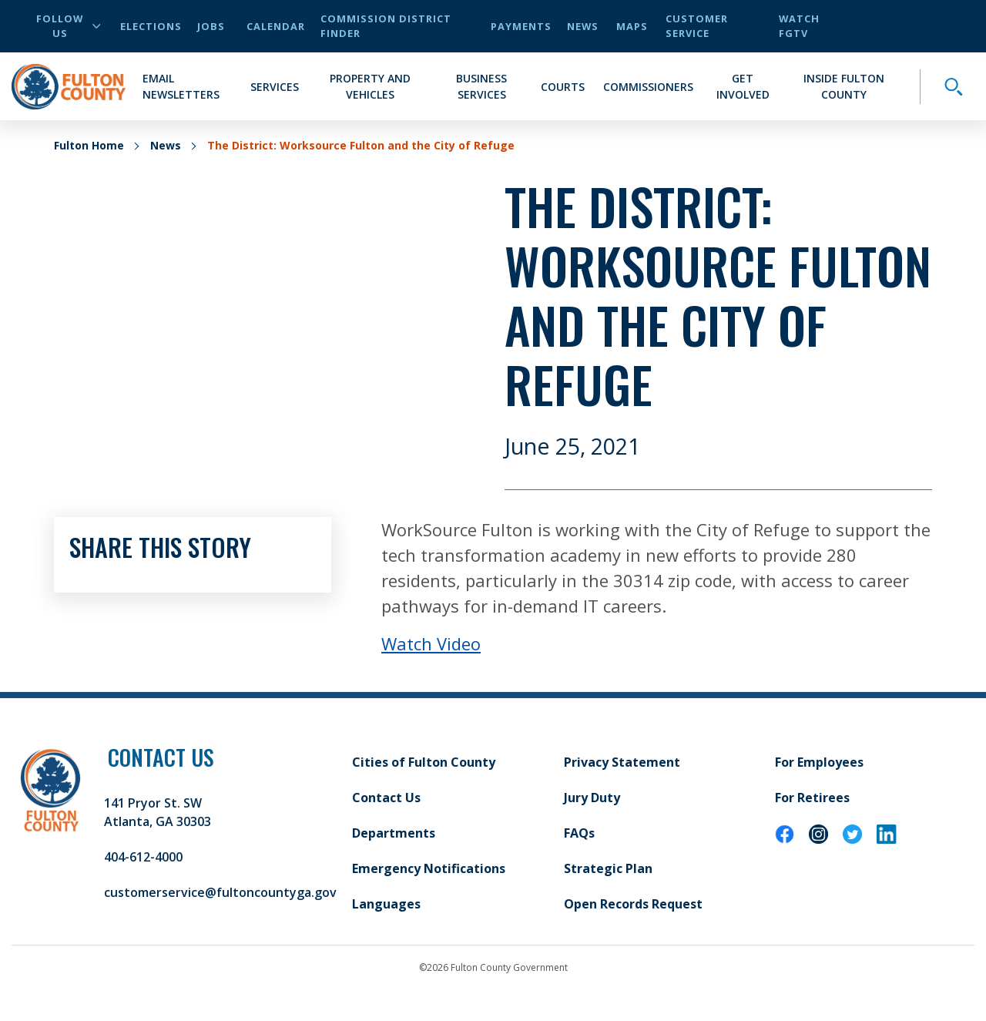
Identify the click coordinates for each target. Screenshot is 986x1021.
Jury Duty (592, 797)
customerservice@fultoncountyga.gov (220, 892)
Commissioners (648, 86)
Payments (521, 26)
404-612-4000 (143, 856)
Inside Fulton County (843, 86)
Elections (151, 26)
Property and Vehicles (370, 86)
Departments (393, 833)
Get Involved (743, 86)
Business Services (481, 86)
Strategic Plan (608, 868)
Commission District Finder (385, 26)
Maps (632, 26)
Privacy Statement (622, 762)
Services (274, 86)
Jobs (211, 26)
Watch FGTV (799, 26)
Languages (386, 903)
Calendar (275, 26)
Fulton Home (89, 145)
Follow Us (68, 26)
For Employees (819, 762)
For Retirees (812, 797)
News (583, 26)
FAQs (579, 833)
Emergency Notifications (428, 868)
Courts (563, 86)
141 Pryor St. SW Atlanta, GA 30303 (157, 812)
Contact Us (386, 797)
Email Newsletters (181, 86)
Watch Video (431, 643)
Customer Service (697, 26)
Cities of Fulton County (423, 762)
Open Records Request (633, 903)
